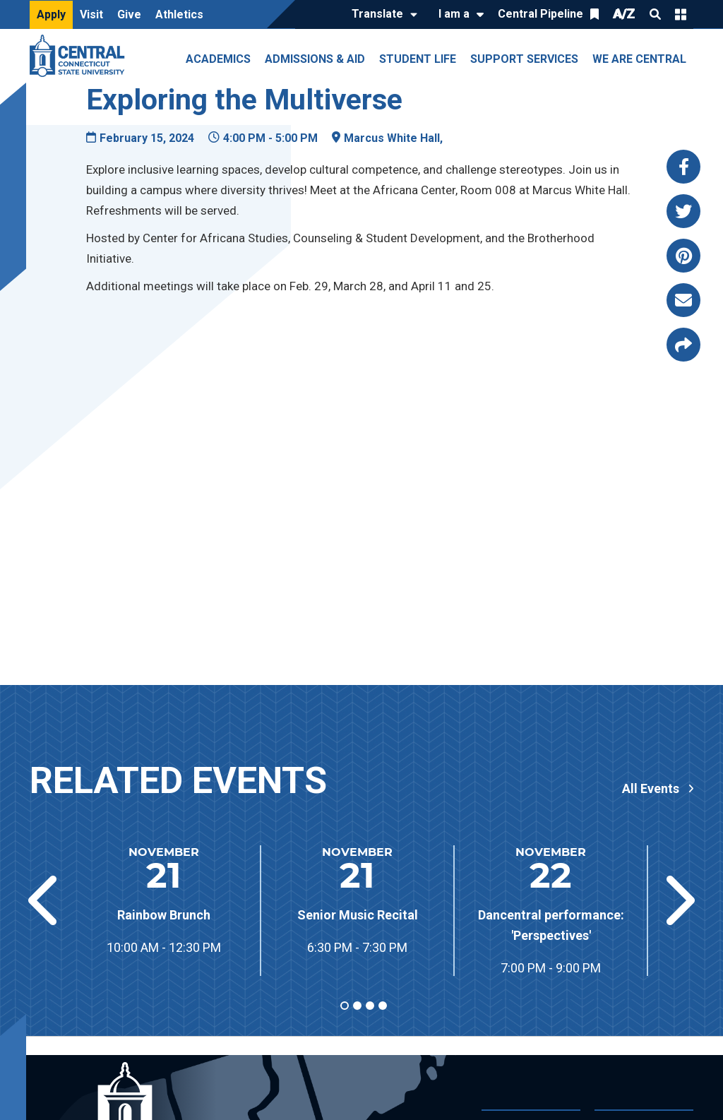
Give (129, 14)
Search (655, 14)
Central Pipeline (540, 13)
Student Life (417, 59)
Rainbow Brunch (163, 914)
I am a (454, 13)
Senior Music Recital (357, 914)
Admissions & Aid (315, 59)
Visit (91, 14)
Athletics (179, 14)
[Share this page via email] (683, 300)
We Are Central (639, 59)
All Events (650, 788)
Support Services (524, 59)
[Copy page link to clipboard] (683, 345)
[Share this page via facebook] (683, 167)
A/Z (624, 14)
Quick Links (680, 14)
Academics (218, 59)
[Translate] (381, 15)
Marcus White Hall (392, 138)
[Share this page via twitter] (683, 211)
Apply (51, 14)
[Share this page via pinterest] (683, 256)
